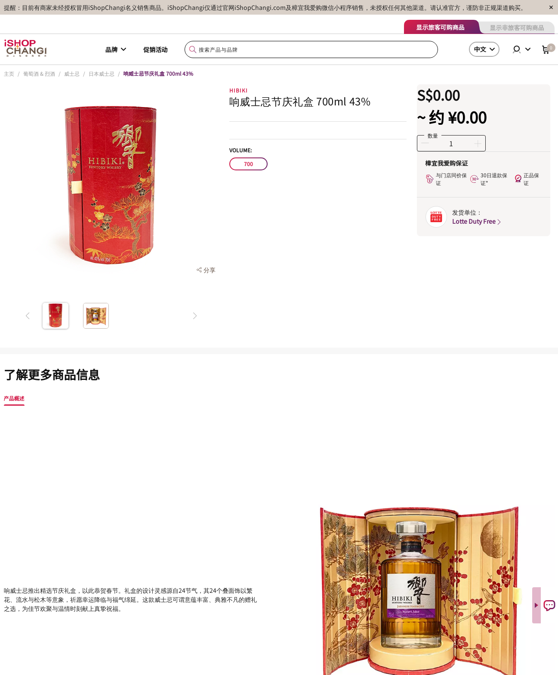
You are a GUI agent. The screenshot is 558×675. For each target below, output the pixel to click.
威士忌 (72, 73)
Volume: (240, 150)
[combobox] (311, 50)
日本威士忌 (101, 73)
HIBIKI (238, 90)
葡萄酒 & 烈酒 (39, 73)
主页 (9, 73)
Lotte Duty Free (477, 221)
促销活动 (155, 49)
